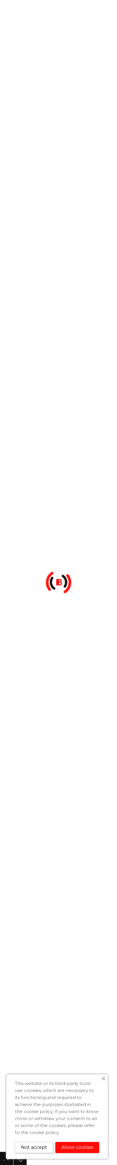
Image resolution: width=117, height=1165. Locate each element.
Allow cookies (77, 1147)
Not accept (34, 1147)
